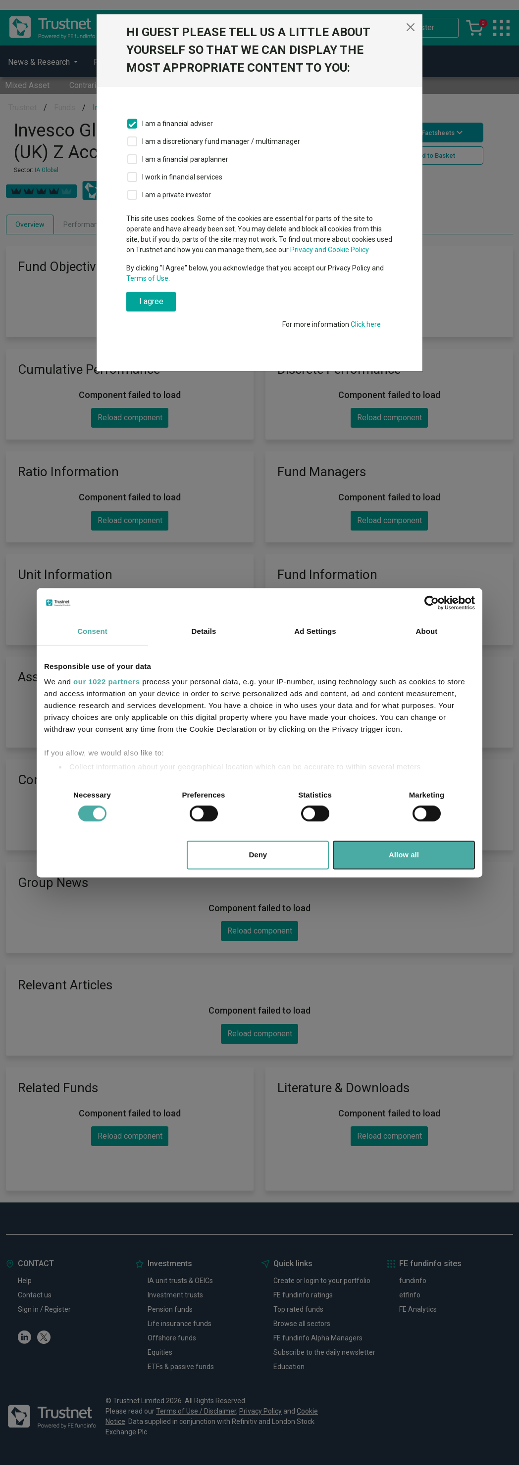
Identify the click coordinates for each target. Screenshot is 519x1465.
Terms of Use (147, 278)
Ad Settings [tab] (315, 631)
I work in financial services (182, 177)
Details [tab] (204, 631)
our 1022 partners (106, 681)
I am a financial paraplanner (185, 159)
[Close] (410, 27)
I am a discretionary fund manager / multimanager (221, 141)
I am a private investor (176, 195)
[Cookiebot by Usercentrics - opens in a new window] (431, 602)
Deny (258, 854)
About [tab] (427, 631)
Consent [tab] (92, 631)
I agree (151, 301)
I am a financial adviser (177, 124)
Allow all (404, 854)
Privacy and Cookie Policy (329, 250)
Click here (366, 324)
